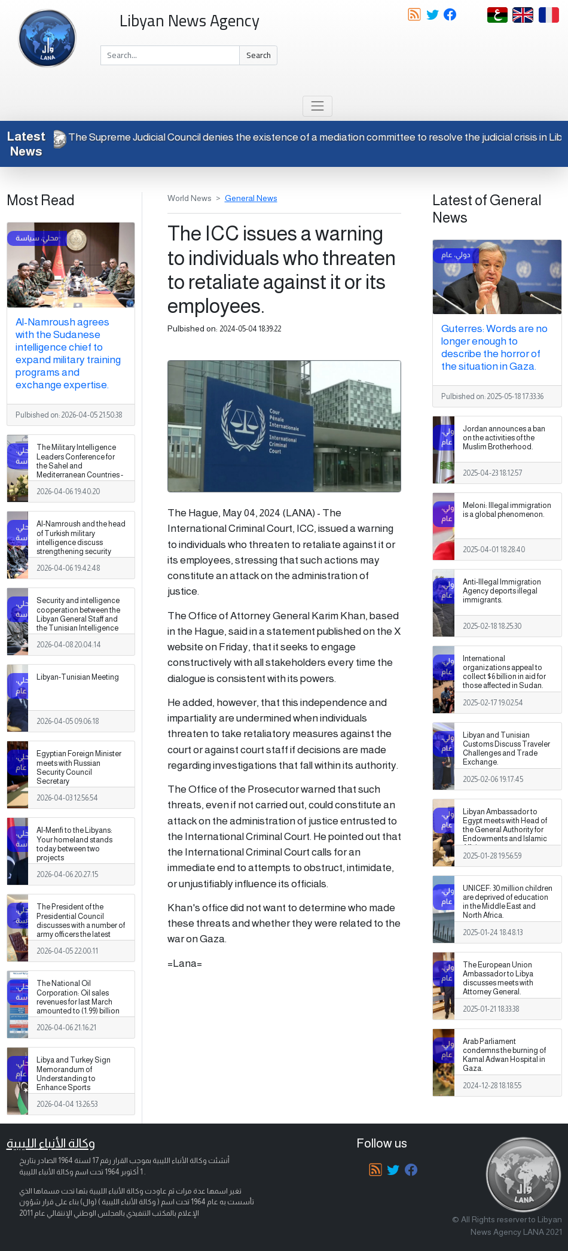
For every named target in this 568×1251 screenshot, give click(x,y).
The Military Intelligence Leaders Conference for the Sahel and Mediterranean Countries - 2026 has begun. (79, 465)
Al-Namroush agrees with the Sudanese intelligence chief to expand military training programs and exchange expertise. (68, 353)
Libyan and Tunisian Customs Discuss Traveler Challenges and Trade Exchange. (506, 748)
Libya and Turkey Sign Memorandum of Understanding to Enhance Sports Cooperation (73, 1078)
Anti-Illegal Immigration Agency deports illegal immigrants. (502, 591)
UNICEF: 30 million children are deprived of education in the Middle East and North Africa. (507, 902)
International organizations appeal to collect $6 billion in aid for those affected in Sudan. (504, 672)
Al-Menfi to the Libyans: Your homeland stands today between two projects (74, 844)
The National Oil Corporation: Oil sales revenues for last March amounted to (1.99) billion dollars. (78, 1001)
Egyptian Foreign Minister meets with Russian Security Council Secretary (78, 767)
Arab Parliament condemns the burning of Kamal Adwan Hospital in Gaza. (504, 1055)
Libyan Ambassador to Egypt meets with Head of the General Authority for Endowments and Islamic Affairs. (505, 830)
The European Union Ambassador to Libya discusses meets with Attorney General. (498, 978)
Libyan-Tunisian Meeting (77, 677)
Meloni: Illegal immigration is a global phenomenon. (507, 510)
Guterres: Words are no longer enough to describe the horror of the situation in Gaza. (494, 347)
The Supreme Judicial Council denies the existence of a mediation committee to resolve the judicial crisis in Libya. (314, 137)
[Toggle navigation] (317, 106)
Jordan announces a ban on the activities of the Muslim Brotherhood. (504, 438)
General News (251, 198)
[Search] (170, 55)
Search (258, 55)
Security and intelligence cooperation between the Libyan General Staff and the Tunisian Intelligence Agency (78, 618)
